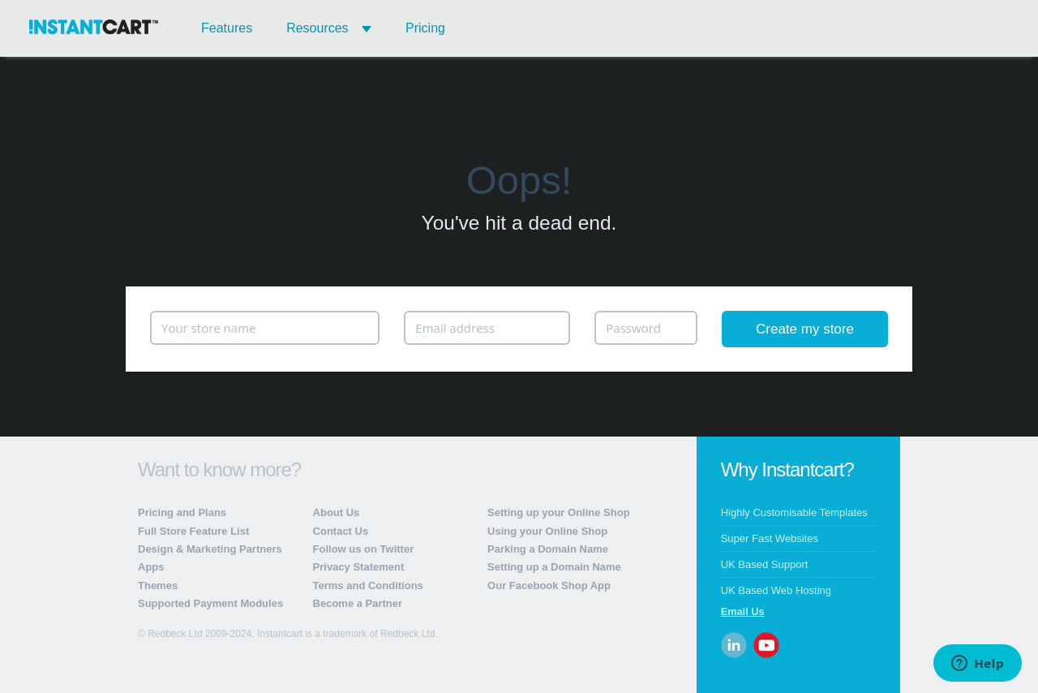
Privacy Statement (359, 567)
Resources (328, 28)
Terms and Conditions (368, 585)
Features (226, 28)
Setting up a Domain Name (554, 567)
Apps (151, 567)
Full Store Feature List (193, 531)
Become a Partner (358, 603)
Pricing (425, 28)
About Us (336, 512)
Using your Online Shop (547, 531)
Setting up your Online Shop (558, 512)
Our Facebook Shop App (549, 585)
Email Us (743, 611)
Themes (158, 585)
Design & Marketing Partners (210, 549)
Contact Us (341, 531)
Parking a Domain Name (547, 549)
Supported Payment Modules (210, 603)
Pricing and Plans (182, 512)
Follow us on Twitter (363, 549)
